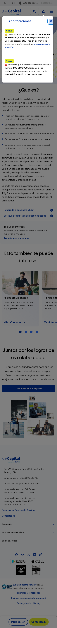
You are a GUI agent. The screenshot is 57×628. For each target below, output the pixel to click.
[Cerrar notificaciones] (51, 21)
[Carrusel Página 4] (37, 332)
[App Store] (38, 561)
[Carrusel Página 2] (26, 332)
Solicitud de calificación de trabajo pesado (28, 216)
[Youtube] (22, 554)
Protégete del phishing (28, 603)
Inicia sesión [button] (18, 622)
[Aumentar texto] (13, 3)
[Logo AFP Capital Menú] (11, 12)
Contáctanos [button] (39, 622)
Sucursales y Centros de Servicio (18, 510)
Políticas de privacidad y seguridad (28, 598)
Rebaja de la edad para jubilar (28, 210)
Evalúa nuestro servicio (25, 585)
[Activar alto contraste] (28, 3)
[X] (28, 554)
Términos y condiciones (28, 593)
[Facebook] (16, 554)
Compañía (7, 524)
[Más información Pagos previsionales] (20, 298)
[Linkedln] (34, 554)
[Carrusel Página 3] (31, 332)
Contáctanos (8, 516)
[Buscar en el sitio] (34, 11)
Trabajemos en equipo (16, 238)
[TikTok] (41, 554)
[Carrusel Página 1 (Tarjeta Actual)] (20, 332)
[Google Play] (19, 561)
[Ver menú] (51, 11)
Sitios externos (9, 541)
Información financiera (13, 532)
